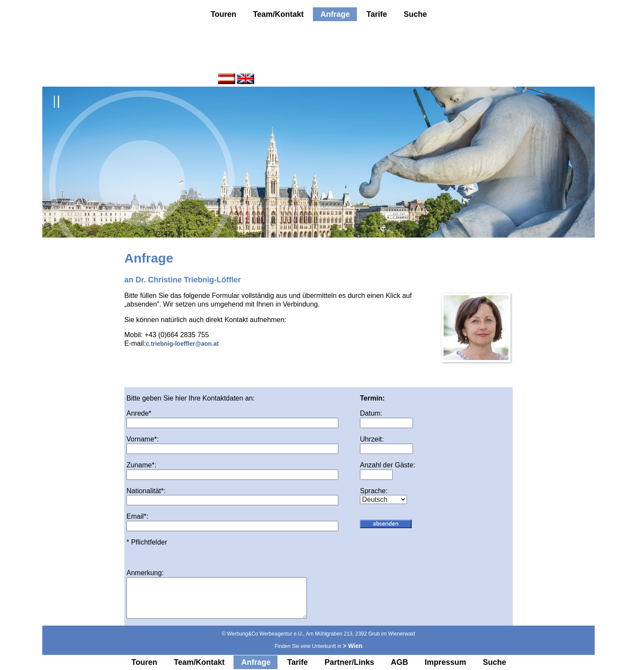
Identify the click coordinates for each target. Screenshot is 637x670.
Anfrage (335, 14)
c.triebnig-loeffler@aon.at (182, 343)
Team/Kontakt (278, 14)
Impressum (445, 662)
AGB (399, 662)
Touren (224, 14)
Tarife (376, 14)
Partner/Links (349, 662)
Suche (415, 14)
